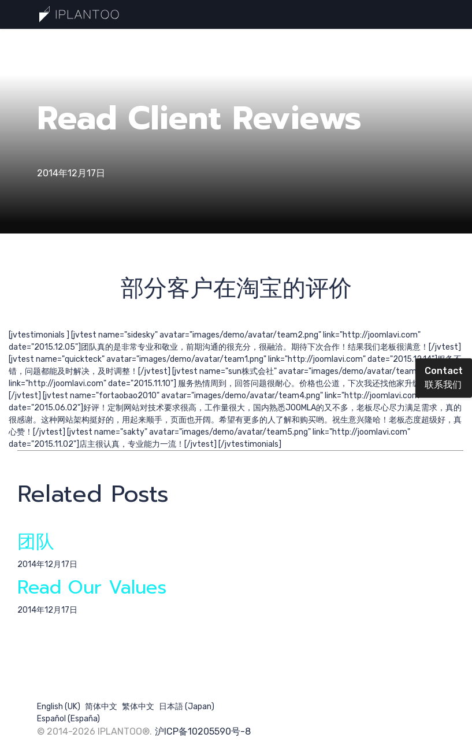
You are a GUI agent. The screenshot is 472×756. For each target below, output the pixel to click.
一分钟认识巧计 (77, 43)
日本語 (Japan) (186, 706)
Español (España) (68, 719)
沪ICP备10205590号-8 (203, 731)
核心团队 (300, 43)
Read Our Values (91, 587)
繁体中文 (138, 706)
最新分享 (144, 43)
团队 (35, 542)
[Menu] (428, 43)
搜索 (253, 43)
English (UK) (58, 706)
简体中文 (101, 706)
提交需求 (200, 43)
